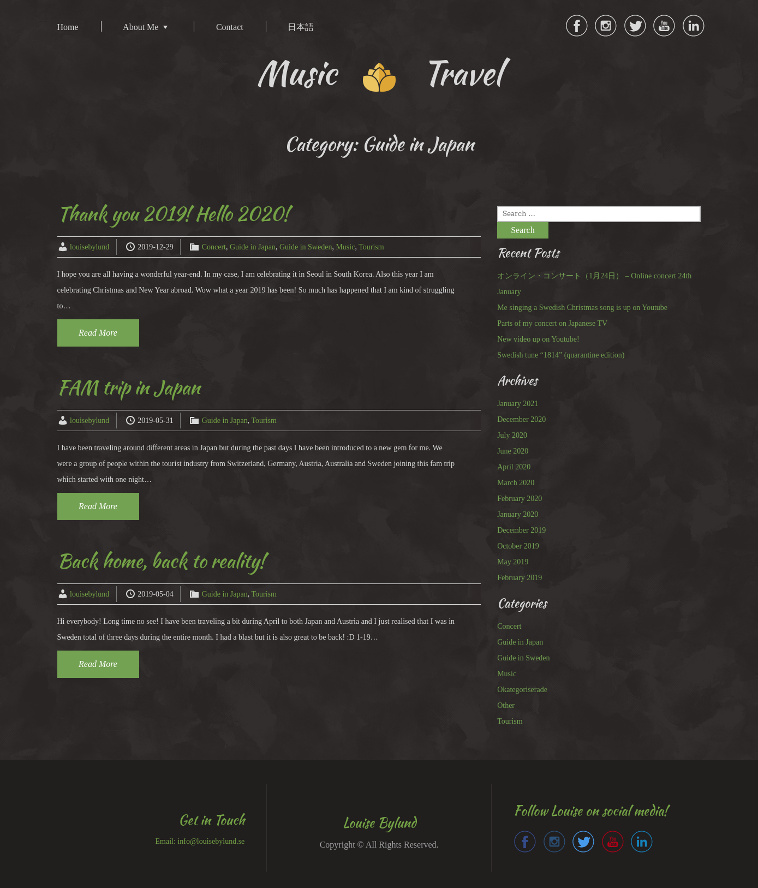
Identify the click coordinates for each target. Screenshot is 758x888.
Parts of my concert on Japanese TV (552, 323)
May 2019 (512, 562)
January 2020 (517, 514)
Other (506, 705)
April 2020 (513, 467)
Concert (214, 247)
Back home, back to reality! (161, 561)
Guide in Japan (253, 247)
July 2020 (512, 435)
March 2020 (515, 483)
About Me (140, 27)
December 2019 (521, 530)
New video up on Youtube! (538, 339)
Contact (229, 27)
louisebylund (89, 247)
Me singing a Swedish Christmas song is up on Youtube (582, 307)
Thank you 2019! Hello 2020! (173, 214)
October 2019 (518, 546)
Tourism (371, 247)
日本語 (301, 27)
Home (68, 27)
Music (345, 247)
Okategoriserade (522, 690)
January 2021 (517, 404)
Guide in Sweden (305, 247)
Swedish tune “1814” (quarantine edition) (560, 355)
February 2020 (519, 498)
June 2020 (512, 451)
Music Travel (379, 73)
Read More (98, 332)
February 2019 (519, 578)
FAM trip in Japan (128, 387)
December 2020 (521, 419)
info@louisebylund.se (210, 841)
